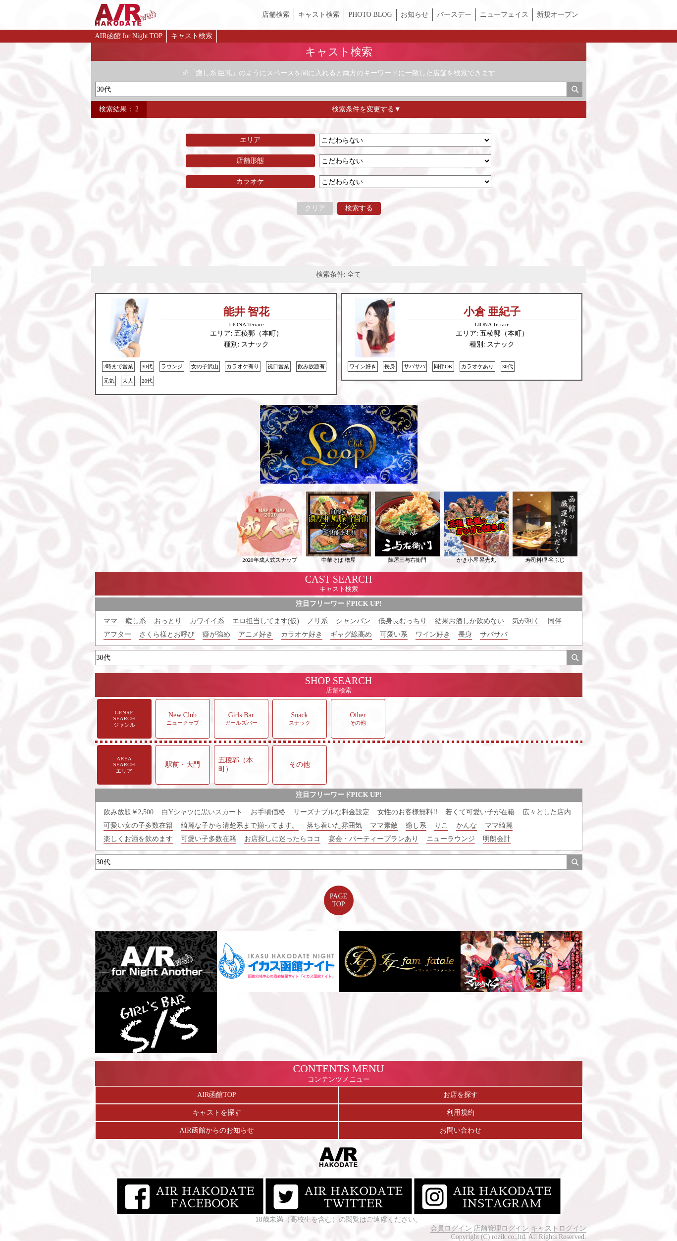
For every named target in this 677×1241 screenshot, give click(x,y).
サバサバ (494, 634)
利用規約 (460, 1112)
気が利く (526, 621)
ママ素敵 (384, 825)
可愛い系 (394, 634)
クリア (315, 208)
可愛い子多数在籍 (208, 839)
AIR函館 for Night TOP (129, 36)
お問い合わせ (460, 1130)
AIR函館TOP (216, 1094)
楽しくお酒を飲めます (138, 839)
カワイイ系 (207, 621)
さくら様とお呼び (167, 634)
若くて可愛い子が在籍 (480, 812)
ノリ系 (317, 621)
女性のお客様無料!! (407, 812)
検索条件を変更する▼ (366, 109)
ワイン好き (433, 634)
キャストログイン (558, 1228)
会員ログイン (451, 1228)
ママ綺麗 (499, 825)
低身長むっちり (402, 621)
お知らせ (414, 14)
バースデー (454, 14)
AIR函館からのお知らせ (216, 1130)
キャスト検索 (319, 14)
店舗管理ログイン (501, 1228)
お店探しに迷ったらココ (282, 839)
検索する (359, 208)
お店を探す (460, 1094)
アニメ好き (255, 634)
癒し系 (135, 621)
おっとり (168, 621)
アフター (117, 634)
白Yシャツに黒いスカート (202, 812)
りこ (441, 825)
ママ (110, 621)
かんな (466, 825)
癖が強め (216, 634)
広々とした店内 (546, 812)
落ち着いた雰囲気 (334, 825)
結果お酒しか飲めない (469, 621)
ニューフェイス (504, 14)
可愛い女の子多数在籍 (138, 825)
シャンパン (353, 621)
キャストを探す (217, 1112)
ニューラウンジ (450, 839)
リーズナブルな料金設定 (331, 812)
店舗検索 (276, 14)
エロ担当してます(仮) (265, 621)
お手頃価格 (268, 812)
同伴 (555, 621)
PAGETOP (338, 900)
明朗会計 (497, 839)
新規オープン (557, 14)
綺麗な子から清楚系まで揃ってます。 (240, 825)
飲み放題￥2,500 (129, 812)
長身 (465, 634)
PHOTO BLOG (370, 14)
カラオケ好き (301, 634)
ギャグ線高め (351, 634)
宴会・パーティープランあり (373, 839)
